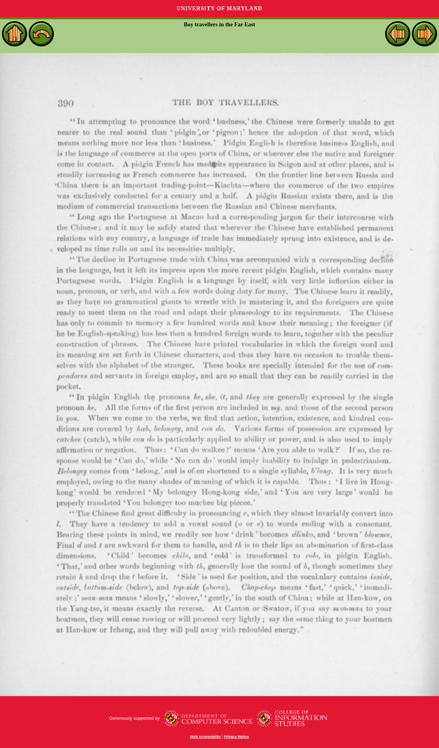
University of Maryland (219, 8)
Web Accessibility (205, 737)
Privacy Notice (236, 737)
